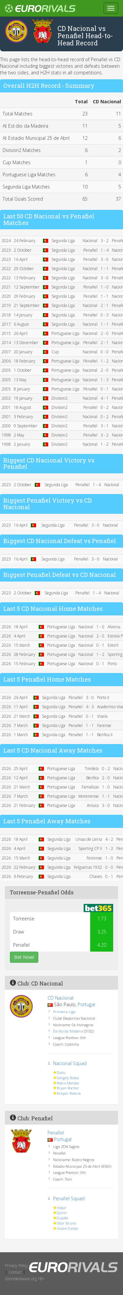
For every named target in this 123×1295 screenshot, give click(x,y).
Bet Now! (24, 957)
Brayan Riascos (69, 1093)
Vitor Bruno (66, 1223)
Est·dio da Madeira (68, 1031)
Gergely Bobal (68, 1077)
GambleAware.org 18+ (25, 1279)
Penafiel (56, 1133)
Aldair (62, 1207)
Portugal (86, 1004)
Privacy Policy (16, 1265)
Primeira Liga (64, 1011)
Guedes (62, 1217)
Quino (62, 1212)
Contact (15, 1272)
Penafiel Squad (69, 1198)
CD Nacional (60, 998)
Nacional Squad (70, 1063)
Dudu (61, 1072)
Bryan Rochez (68, 1087)
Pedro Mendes (68, 1083)
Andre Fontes (67, 1228)
